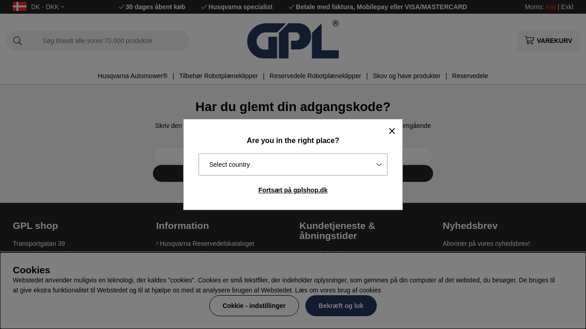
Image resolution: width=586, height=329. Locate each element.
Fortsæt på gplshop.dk (293, 190)
